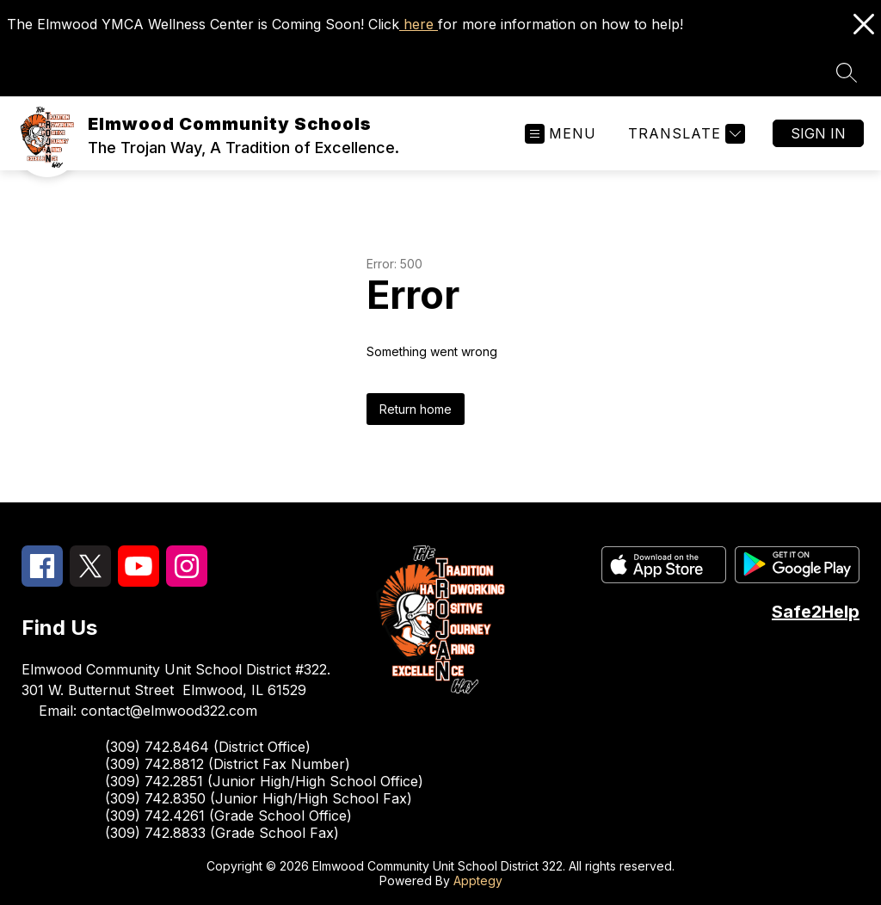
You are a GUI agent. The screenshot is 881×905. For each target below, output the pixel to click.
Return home (415, 409)
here (418, 24)
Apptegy (477, 880)
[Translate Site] (684, 134)
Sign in (818, 133)
